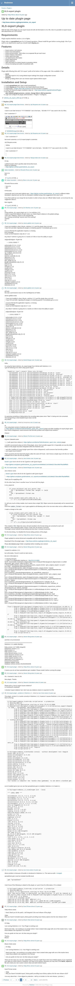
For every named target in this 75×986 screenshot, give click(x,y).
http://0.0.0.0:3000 (34, 560)
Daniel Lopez (8, 461)
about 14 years (35, 535)
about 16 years (20, 15)
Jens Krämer (27, 458)
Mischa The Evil (27, 436)
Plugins (9, 8)
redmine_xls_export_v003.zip (12, 98)
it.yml (8, 178)
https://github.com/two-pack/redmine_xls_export (20, 167)
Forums (4, 8)
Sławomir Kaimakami (29, 682)
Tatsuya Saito (34, 157)
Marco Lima (26, 180)
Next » (36, 980)
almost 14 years (35, 906)
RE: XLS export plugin (11, 207)
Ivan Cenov (41, 693)
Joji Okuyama (34, 104)
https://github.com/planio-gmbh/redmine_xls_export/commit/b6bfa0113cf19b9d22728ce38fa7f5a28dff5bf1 (37, 464)
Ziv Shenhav (26, 207)
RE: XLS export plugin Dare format (14, 104)
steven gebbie (27, 223)
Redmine (31, 985)
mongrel (59, 873)
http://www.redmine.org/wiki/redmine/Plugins (48, 90)
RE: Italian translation (10, 180)
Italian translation (9, 170)
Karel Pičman (27, 906)
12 (31, 980)
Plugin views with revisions (22, 88)
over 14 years (42, 104)
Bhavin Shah (27, 920)
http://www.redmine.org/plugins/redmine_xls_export (19, 22)
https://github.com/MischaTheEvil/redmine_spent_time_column (24, 428)
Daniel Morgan (27, 360)
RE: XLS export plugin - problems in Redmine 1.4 (18, 693)
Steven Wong (27, 547)
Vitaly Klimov (11, 15)
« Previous (6, 980)
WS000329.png (11, 131)
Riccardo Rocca (25, 170)
